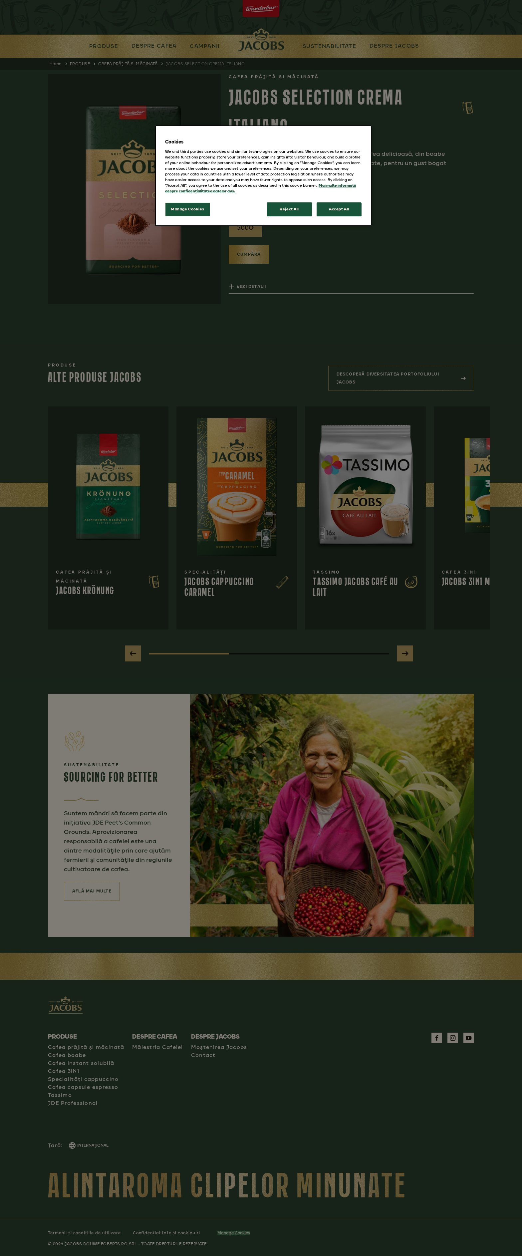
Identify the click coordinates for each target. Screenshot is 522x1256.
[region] (263, 176)
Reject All (289, 209)
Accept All (339, 209)
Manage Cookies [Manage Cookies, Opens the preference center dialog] (187, 209)
